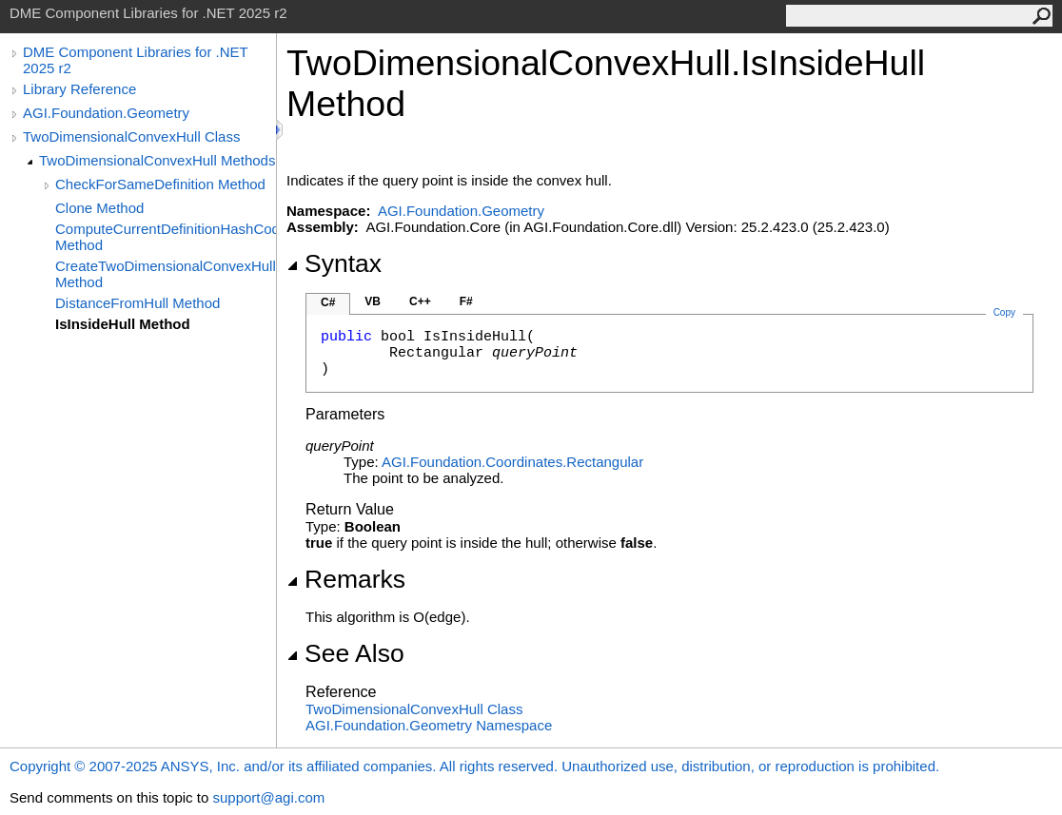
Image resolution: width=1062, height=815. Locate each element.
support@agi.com (268, 797)
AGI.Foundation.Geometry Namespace (428, 725)
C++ (420, 301)
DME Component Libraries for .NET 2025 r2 (135, 60)
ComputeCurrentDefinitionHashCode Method (165, 237)
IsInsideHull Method (122, 324)
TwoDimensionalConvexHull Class (131, 136)
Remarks (345, 579)
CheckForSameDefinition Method (160, 184)
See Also (345, 653)
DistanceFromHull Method (137, 303)
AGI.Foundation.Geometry (106, 113)
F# (466, 301)
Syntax (334, 263)
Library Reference (79, 89)
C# (328, 302)
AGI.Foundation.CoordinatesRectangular (512, 462)
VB (372, 301)
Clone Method (99, 208)
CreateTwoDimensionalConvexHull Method (165, 274)
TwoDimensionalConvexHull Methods (157, 160)
